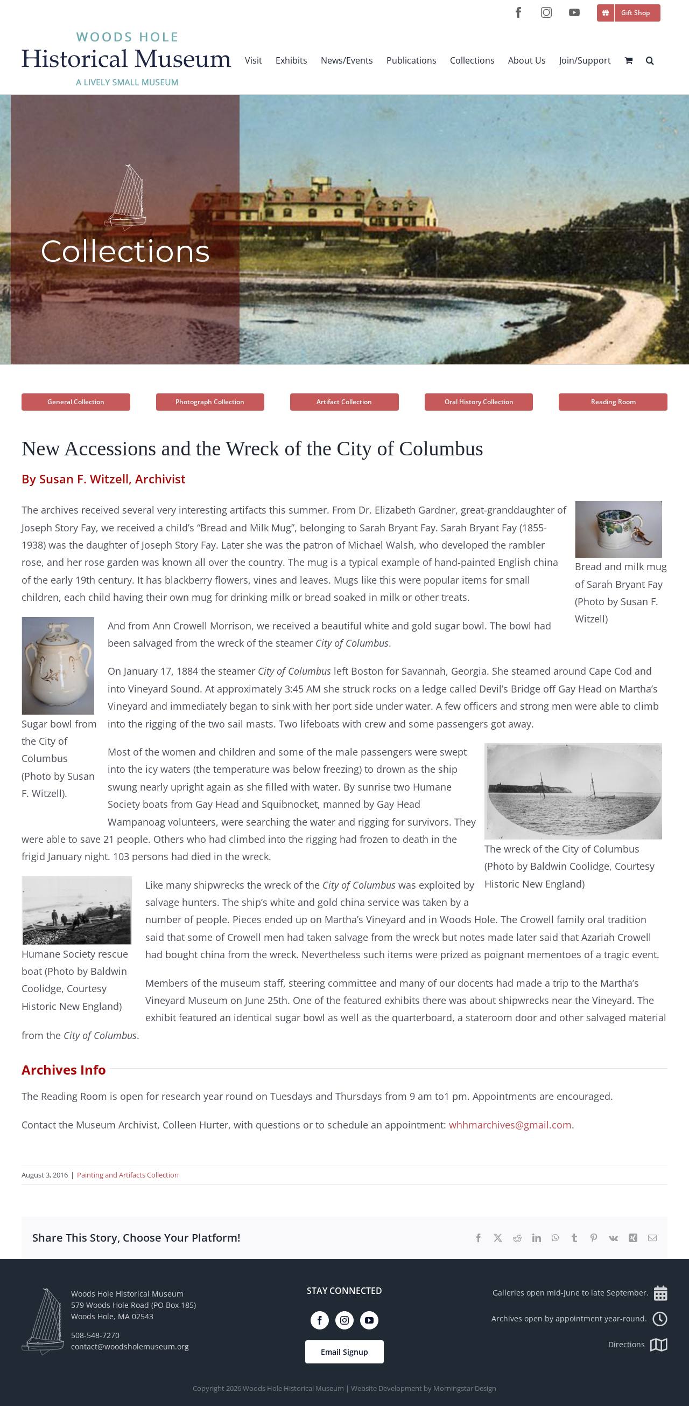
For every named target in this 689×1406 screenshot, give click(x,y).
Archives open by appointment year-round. (579, 1318)
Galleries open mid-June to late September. (580, 1292)
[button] (650, 60)
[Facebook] (320, 1320)
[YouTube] (369, 1320)
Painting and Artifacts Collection (128, 1175)
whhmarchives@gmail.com (510, 1124)
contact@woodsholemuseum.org (130, 1346)
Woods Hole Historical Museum (293, 1388)
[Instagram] (344, 1320)
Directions (637, 1344)
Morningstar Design (464, 1388)
